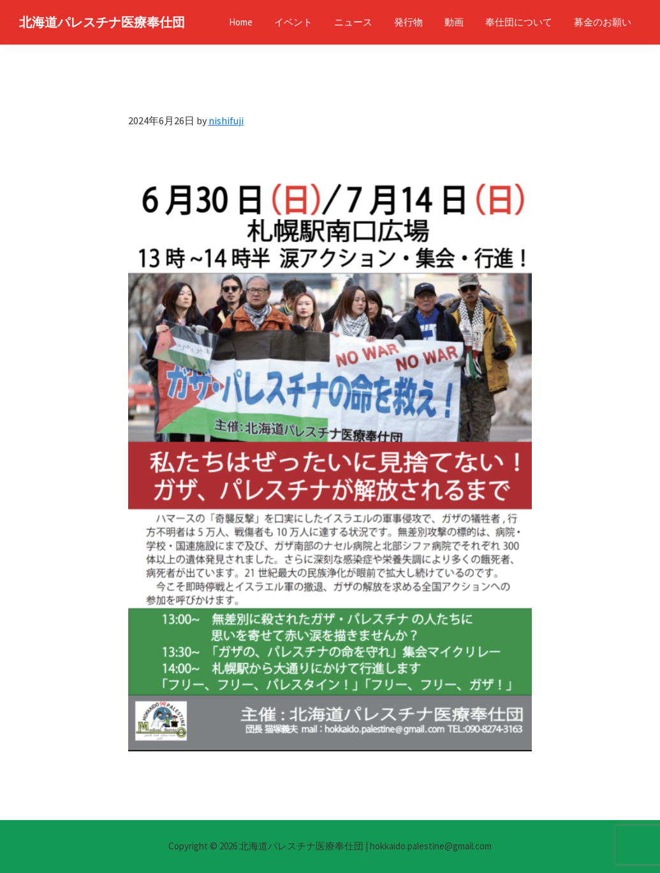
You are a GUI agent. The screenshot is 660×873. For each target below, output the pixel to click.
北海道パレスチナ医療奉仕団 (102, 22)
